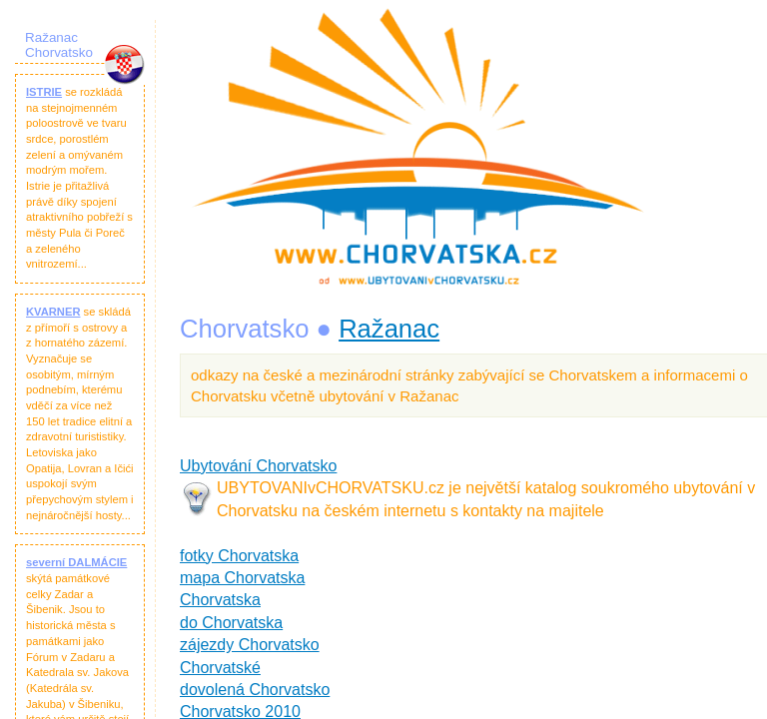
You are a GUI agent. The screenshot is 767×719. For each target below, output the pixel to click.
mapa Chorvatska (242, 577)
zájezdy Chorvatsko (250, 644)
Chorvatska (220, 599)
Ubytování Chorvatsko (258, 465)
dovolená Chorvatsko (255, 689)
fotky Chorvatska (239, 555)
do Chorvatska (231, 622)
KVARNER (53, 312)
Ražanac (389, 329)
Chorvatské (220, 667)
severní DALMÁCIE (76, 562)
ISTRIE (44, 92)
